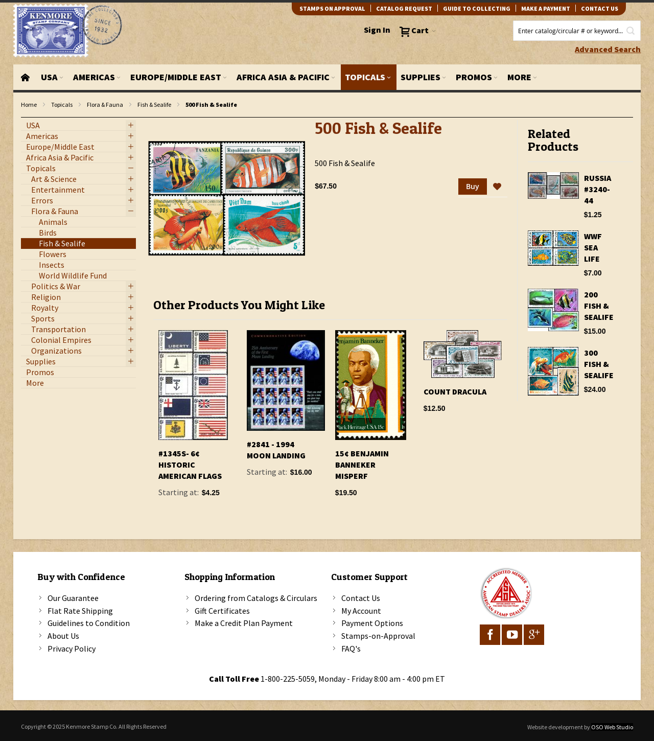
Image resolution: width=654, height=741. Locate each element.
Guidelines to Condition (89, 623)
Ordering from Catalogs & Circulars (256, 598)
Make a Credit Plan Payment (244, 623)
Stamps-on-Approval (378, 636)
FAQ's (351, 648)
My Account (361, 611)
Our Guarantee (73, 598)
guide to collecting (476, 8)
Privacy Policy (72, 648)
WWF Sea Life (593, 247)
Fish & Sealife (154, 104)
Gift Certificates (222, 611)
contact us (599, 8)
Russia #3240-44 (597, 189)
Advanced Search (608, 49)
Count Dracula (455, 391)
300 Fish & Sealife (599, 364)
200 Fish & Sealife (599, 305)
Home (29, 104)
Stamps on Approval (332, 8)
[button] (497, 187)
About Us (63, 636)
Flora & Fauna (105, 104)
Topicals (62, 104)
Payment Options (372, 623)
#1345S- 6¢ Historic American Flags (190, 464)
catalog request (404, 8)
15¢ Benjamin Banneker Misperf (362, 464)
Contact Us (360, 598)
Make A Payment (545, 8)
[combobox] (577, 30)
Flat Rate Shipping (80, 611)
